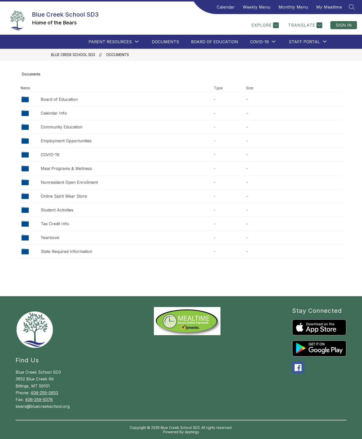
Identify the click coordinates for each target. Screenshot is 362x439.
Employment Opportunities (66, 140)
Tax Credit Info (55, 223)
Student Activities (57, 209)
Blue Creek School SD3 (73, 55)
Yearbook (50, 237)
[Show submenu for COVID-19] (259, 42)
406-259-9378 (39, 399)
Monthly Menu (293, 7)
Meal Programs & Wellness (66, 168)
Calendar (226, 7)
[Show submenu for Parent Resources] (110, 42)
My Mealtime (329, 7)
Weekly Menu (256, 7)
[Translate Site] (304, 25)
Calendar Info (54, 113)
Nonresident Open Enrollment (69, 182)
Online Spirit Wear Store (64, 196)
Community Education (61, 126)
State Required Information (66, 251)
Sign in (344, 25)
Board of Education (214, 41)
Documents (165, 41)
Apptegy (192, 432)
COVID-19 (50, 154)
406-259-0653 (44, 392)
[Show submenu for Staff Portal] (304, 42)
